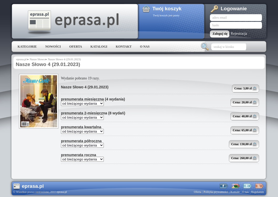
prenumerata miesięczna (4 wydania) (93, 99)
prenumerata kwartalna (81, 127)
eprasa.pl (73, 22)
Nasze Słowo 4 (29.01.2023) (85, 87)
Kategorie (27, 46)
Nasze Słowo (37, 59)
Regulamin (257, 191)
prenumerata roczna (78, 155)
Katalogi (98, 46)
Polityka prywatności (216, 191)
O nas (145, 46)
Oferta (75, 46)
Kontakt (123, 46)
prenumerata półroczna (81, 141)
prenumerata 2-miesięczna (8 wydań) (93, 113)
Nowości (53, 46)
